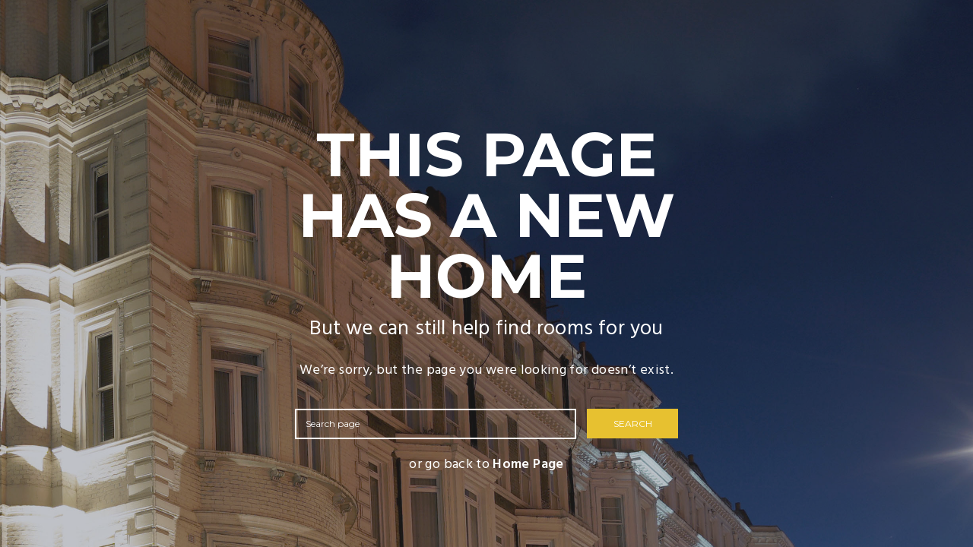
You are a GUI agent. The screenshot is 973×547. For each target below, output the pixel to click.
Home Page (528, 465)
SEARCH (632, 423)
